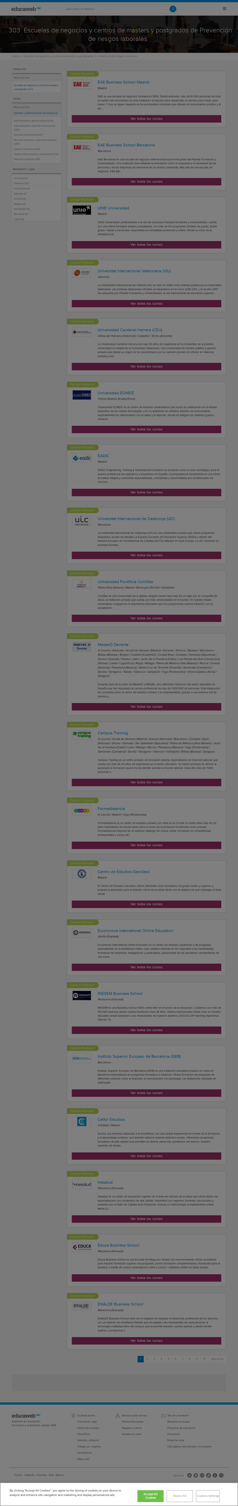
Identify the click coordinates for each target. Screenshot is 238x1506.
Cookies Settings (208, 1496)
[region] (119, 1494)
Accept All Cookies (150, 1496)
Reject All (179, 1496)
